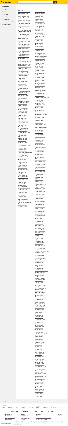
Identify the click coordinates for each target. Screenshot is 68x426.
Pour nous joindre (8, 415)
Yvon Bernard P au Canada (23, 58)
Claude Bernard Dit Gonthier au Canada (25, 37)
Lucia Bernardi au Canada (22, 163)
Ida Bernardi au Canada (22, 148)
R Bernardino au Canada (39, 141)
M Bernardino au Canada (39, 133)
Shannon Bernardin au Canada (40, 84)
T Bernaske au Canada (39, 383)
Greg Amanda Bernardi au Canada (24, 145)
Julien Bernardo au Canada (39, 232)
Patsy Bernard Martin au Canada (24, 47)
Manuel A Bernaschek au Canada (40, 366)
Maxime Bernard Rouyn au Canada (24, 67)
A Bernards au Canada (39, 325)
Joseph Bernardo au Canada (40, 231)
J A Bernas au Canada (38, 350)
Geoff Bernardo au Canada (39, 212)
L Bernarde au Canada (22, 78)
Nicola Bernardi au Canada (23, 176)
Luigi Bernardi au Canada (22, 165)
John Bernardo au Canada (39, 228)
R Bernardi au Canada (22, 182)
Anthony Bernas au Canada (39, 342)
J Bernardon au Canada (39, 315)
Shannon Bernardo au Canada (40, 286)
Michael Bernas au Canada (39, 353)
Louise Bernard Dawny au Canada (24, 28)
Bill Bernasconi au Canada (39, 370)
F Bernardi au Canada (22, 141)
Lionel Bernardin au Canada (39, 49)
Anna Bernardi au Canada (22, 112)
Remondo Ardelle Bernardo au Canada (41, 271)
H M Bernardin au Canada (39, 37)
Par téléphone (4, 11)
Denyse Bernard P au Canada (23, 57)
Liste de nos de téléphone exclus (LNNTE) (43, 418)
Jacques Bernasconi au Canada (40, 376)
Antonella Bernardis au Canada (40, 147)
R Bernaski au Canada (38, 393)
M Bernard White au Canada (23, 77)
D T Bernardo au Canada (39, 187)
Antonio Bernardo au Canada (40, 167)
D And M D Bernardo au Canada (40, 184)
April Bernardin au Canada (22, 206)
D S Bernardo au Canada (39, 185)
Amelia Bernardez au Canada (23, 102)
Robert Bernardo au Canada (39, 272)
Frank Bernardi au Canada (22, 142)
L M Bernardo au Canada (39, 238)
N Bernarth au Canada (38, 340)
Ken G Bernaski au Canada (39, 389)
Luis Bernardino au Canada (39, 131)
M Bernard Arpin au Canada (23, 13)
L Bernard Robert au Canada (23, 62)
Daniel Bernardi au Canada (23, 128)
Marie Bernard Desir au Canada (23, 34)
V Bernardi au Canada (22, 196)
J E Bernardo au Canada (39, 222)
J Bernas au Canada (38, 349)
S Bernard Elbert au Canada (23, 38)
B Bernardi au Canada (22, 115)
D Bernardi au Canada (22, 125)
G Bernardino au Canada (39, 120)
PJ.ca (59, 415)
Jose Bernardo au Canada (39, 229)
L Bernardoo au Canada (39, 318)
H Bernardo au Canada (39, 217)
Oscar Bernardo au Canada (39, 261)
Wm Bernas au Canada (39, 360)
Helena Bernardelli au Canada (23, 82)
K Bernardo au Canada (39, 234)
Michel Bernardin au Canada (40, 60)
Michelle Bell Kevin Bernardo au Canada (42, 251)
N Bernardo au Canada (39, 254)
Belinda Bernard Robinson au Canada (24, 64)
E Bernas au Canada (38, 346)
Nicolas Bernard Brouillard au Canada (24, 20)
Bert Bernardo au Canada (39, 175)
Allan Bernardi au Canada (22, 109)
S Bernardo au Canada (39, 281)
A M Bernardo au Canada (39, 157)
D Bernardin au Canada (39, 19)
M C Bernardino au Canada (39, 134)
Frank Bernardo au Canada (39, 204)
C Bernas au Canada (38, 343)
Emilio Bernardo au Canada (39, 195)
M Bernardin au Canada (39, 50)
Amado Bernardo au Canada (40, 164)
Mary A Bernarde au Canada (23, 79)
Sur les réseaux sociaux (6, 24)
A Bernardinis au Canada (39, 107)
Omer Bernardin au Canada (39, 63)
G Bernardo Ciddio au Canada (40, 302)
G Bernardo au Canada (39, 208)
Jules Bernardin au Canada (39, 43)
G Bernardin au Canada (39, 30)
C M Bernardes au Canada (23, 88)
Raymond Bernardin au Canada (40, 76)
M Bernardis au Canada (39, 153)
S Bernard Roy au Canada (22, 68)
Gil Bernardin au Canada (39, 32)
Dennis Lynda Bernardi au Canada (24, 132)
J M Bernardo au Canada (39, 224)
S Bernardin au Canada (39, 81)
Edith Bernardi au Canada (22, 138)
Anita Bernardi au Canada (22, 111)
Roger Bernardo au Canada (39, 275)
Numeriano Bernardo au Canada (40, 258)
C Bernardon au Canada (39, 312)
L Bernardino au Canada (39, 130)
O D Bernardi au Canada (22, 179)
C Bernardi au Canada (22, 118)
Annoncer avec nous (25, 415)
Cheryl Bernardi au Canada (23, 122)
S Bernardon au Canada (39, 316)
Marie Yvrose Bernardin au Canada (41, 56)
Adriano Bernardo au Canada (40, 161)
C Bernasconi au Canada (39, 372)
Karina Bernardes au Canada (23, 95)
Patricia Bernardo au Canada (40, 266)
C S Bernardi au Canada (22, 119)
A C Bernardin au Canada (22, 205)
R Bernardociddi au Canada (39, 309)
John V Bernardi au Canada (23, 156)
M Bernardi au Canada (22, 166)
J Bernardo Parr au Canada (39, 306)
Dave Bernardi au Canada (22, 129)
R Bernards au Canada (38, 329)
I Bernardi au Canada (22, 146)
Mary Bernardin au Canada (39, 57)
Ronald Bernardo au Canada (39, 278)
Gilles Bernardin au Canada (39, 33)
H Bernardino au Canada (39, 123)
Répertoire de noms (8, 401)
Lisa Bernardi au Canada (22, 162)
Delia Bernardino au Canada (39, 117)
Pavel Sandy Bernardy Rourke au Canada (42, 333)
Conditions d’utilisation (9, 419)
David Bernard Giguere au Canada (24, 41)
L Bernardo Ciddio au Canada (40, 303)
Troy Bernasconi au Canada (39, 379)
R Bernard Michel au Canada (23, 48)
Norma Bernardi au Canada (23, 178)
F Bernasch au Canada (39, 362)
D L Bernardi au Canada (22, 126)
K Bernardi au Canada (22, 159)
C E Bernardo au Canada (39, 178)
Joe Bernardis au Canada (39, 151)
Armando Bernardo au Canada (40, 170)
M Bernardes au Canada (22, 98)
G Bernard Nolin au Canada (23, 55)
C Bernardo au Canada (39, 177)
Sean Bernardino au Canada (39, 144)
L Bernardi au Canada (22, 161)
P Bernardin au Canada (39, 66)
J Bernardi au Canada (22, 149)
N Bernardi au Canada (22, 172)
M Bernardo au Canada (39, 241)
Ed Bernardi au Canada (22, 136)
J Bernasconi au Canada (39, 375)
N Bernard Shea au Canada (23, 71)
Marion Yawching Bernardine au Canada (42, 97)
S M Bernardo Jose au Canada (40, 305)
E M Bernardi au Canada (22, 135)
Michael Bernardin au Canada (40, 59)
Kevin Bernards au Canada (39, 326)
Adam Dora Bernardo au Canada (40, 160)
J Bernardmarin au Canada (39, 154)
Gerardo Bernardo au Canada (40, 214)
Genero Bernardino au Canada (40, 121)
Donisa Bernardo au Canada (40, 191)
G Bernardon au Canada (39, 313)
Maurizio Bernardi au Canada (23, 169)
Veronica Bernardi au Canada (23, 198)
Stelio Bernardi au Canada (22, 192)
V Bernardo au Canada (39, 296)
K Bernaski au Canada (38, 387)
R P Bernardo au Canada (39, 269)
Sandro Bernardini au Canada (40, 104)
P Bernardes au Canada (22, 99)
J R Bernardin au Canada (39, 40)
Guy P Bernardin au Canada (39, 36)
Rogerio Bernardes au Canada (23, 101)
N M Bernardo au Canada (39, 255)
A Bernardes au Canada (22, 85)
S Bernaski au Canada (38, 396)
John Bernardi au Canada (22, 155)
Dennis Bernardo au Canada (40, 188)
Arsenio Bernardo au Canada (40, 171)
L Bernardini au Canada (39, 100)
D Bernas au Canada (38, 345)
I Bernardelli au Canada (22, 84)
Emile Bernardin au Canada (39, 27)
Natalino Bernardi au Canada (23, 173)
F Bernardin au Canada (39, 29)
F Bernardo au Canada (39, 198)
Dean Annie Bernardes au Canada (24, 89)
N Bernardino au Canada (39, 138)
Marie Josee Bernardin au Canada (41, 54)
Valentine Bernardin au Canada (40, 90)
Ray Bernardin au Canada (39, 73)
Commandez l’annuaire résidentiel (42, 419)
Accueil (2, 401)
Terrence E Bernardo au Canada (40, 292)
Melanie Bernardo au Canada (40, 248)
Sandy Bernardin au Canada (39, 83)
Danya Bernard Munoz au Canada (24, 51)
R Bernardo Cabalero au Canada (40, 301)
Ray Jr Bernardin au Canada (39, 74)
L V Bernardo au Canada (39, 239)
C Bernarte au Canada (38, 339)
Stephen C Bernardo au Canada (40, 288)
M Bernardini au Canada (39, 101)
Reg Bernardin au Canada (39, 77)
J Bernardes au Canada (22, 94)
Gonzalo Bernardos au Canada (40, 319)
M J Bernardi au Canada (22, 168)
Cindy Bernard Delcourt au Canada (24, 30)
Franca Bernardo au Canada (39, 201)
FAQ (36, 415)
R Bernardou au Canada (39, 322)
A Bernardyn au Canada (39, 335)
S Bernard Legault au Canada (23, 45)
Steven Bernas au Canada (39, 356)
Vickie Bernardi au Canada (22, 199)
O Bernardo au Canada (39, 259)
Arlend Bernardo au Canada (39, 168)
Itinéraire (3, 27)
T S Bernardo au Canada (39, 291)
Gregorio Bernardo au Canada (40, 215)
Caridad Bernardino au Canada (40, 113)
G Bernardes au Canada (22, 92)
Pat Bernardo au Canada (39, 265)
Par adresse (4, 9)
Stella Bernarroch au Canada (40, 338)
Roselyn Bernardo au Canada (40, 279)
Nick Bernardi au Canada (22, 175)
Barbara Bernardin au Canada (40, 12)
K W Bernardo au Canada (39, 235)
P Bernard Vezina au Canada (23, 75)
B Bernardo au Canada (39, 174)
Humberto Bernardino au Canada (40, 124)
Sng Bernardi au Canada (22, 189)
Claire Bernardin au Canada (39, 17)
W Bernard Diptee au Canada (23, 35)
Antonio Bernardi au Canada (23, 114)
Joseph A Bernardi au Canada (23, 158)
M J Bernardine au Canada (39, 96)
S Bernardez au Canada (22, 105)
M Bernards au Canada (39, 328)
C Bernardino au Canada (39, 111)
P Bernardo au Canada (39, 262)
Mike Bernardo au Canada (39, 252)
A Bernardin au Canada (22, 203)
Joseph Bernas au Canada (39, 352)
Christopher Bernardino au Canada (41, 114)
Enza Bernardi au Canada (22, 139)
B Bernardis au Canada (39, 148)
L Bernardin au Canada (39, 46)
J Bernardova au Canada (39, 323)
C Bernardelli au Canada (22, 81)
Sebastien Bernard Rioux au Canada (24, 61)
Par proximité (4, 16)
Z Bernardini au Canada (39, 106)
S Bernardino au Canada (39, 143)
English (65, 2)
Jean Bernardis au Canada (39, 150)
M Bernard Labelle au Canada (23, 42)
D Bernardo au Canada (39, 181)
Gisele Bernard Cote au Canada (23, 24)
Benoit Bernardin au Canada (39, 13)
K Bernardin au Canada (39, 44)
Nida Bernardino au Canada (39, 140)
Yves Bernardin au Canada (39, 93)
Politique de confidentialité (10, 418)
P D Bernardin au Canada (39, 67)
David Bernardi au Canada (22, 131)
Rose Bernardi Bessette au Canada (24, 202)
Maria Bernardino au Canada (40, 137)
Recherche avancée (6, 6)
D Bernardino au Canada (39, 116)
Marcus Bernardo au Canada (40, 245)
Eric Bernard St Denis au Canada (24, 72)
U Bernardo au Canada (39, 295)
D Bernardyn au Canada (39, 336)
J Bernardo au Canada (39, 221)
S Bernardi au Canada (22, 185)
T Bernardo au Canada (39, 289)
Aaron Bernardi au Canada (22, 108)
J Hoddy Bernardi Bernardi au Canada (25, 152)
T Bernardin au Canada (39, 87)
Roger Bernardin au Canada (39, 80)
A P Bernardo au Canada (39, 158)
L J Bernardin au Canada (39, 47)
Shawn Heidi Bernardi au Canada (24, 188)
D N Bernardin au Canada (39, 22)
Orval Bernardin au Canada (39, 64)
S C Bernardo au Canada (39, 282)
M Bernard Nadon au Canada (23, 52)
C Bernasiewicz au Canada (39, 380)
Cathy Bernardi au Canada (23, 121)
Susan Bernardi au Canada (23, 193)
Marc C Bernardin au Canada (40, 53)
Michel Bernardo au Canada (39, 249)
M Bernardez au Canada (22, 104)
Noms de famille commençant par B (19, 401)
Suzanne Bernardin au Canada (40, 86)
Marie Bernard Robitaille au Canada (24, 65)
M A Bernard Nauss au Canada (23, 54)
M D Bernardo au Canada (39, 242)
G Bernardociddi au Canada (39, 308)
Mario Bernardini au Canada (39, 103)
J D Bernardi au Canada (22, 151)
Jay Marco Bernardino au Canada (40, 127)
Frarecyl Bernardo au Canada (40, 207)
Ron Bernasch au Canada (39, 363)
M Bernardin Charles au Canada (40, 94)
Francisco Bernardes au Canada (24, 91)
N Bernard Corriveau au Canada (24, 23)
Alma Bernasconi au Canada (40, 369)
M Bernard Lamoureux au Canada (24, 44)
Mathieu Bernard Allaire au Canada (24, 12)
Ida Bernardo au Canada (39, 219)
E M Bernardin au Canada (39, 26)
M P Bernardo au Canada (39, 244)
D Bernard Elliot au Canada (23, 40)
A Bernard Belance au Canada (23, 16)
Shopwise (23, 419)
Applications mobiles (25, 418)
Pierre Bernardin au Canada (39, 70)
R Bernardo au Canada (39, 268)
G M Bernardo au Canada (39, 211)
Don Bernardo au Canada (39, 190)
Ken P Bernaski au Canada (39, 390)
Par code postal (5, 14)
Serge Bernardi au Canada (22, 186)
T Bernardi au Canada (22, 195)
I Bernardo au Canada (38, 218)
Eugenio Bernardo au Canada (40, 197)
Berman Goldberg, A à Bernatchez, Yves (32, 401)
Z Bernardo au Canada (39, 299)
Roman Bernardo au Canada (40, 276)
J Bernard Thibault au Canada (23, 74)
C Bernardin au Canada (39, 16)
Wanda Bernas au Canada (39, 359)
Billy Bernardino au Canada (39, 110)
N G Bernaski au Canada (39, 392)
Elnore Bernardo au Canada (39, 194)
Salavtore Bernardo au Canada (40, 285)
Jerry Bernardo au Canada (39, 225)
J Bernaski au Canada (38, 386)
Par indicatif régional (6, 19)
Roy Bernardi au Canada (22, 183)
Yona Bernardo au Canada (39, 298)
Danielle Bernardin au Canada (40, 23)
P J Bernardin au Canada (39, 69)
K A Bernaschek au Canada (39, 365)
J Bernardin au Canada (39, 39)
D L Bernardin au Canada (39, 20)
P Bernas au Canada (38, 355)
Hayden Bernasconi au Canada (40, 373)
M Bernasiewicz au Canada (39, 382)
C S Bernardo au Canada (39, 180)
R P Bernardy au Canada (39, 332)
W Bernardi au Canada (22, 200)
